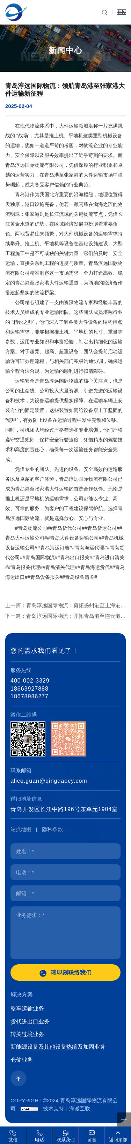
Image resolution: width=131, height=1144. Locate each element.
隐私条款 (52, 829)
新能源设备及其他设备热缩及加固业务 (57, 1047)
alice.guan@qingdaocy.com (48, 781)
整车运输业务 (27, 1009)
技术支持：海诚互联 (66, 1108)
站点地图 (20, 829)
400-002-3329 (30, 681)
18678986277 (29, 696)
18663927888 (29, 689)
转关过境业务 (27, 1034)
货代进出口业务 (30, 1022)
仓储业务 (21, 1060)
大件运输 (69, 147)
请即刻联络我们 (71, 972)
